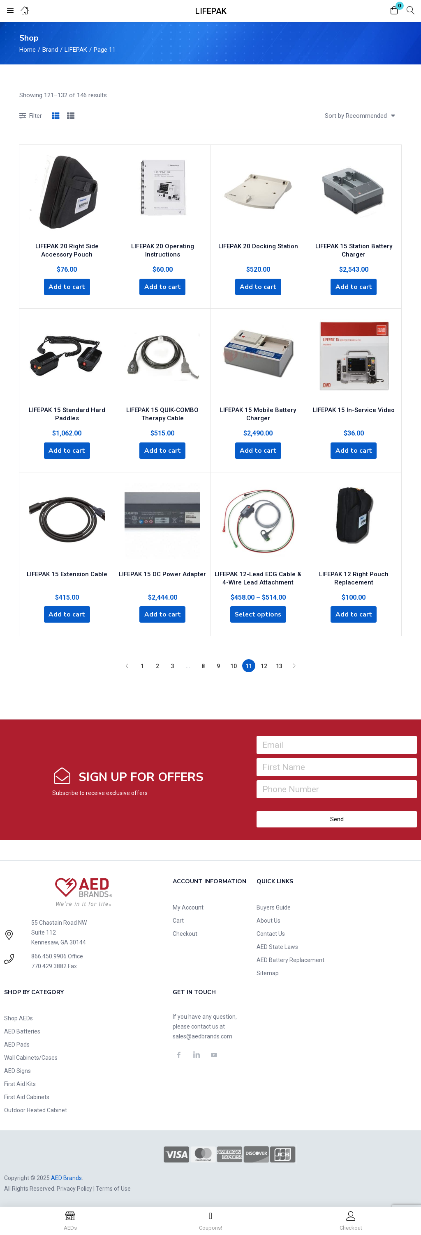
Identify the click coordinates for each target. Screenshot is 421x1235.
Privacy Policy (74, 1187)
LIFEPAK (76, 49)
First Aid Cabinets (26, 1096)
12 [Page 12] (264, 665)
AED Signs (17, 1069)
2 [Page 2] (157, 665)
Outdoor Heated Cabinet (35, 1109)
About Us (268, 919)
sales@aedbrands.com (202, 1035)
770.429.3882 (49, 965)
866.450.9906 (49, 955)
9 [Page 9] (218, 665)
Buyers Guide (274, 906)
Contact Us (271, 932)
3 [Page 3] (172, 665)
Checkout (185, 932)
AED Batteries (22, 1030)
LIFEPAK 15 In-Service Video (354, 407)
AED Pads (17, 1043)
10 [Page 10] (233, 665)
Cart (178, 919)
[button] (394, 11)
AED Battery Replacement (290, 958)
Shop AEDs (18, 1017)
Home (27, 49)
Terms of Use (113, 1187)
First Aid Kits (20, 1082)
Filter (30, 116)
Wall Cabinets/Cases (31, 1056)
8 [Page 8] (203, 665)
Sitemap (268, 972)
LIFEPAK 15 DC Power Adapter (162, 571)
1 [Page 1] (142, 665)
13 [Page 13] (279, 665)
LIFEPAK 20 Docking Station (258, 244)
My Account (188, 906)
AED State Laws (277, 945)
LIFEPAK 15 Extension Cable (67, 571)
